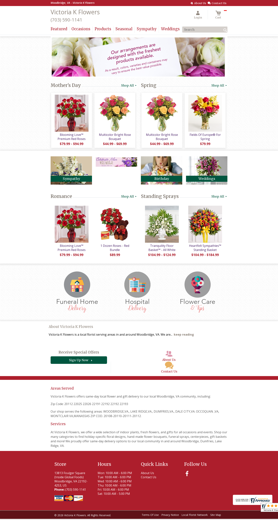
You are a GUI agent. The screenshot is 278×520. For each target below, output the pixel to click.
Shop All (129, 85)
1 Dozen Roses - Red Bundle (114, 249)
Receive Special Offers (78, 353)
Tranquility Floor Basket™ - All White (161, 249)
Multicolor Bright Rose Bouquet (115, 137)
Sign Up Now (78, 361)
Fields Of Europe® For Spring (204, 137)
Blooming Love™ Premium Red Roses (71, 137)
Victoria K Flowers (75, 12)
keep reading (184, 336)
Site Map (215, 516)
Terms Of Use (150, 516)
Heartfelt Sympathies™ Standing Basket (205, 249)
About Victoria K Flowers (71, 328)
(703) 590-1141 (66, 20)
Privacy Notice (170, 516)
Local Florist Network (195, 516)
